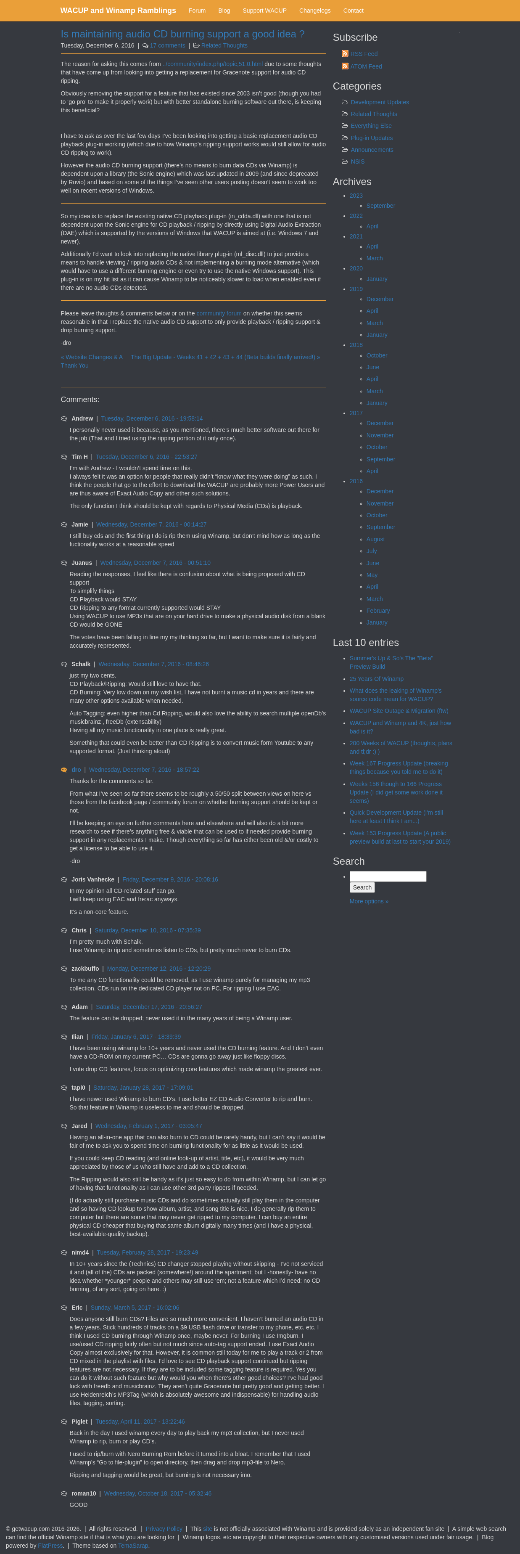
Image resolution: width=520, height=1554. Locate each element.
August (376, 539)
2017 (356, 413)
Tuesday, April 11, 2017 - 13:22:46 (140, 1421)
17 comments (167, 45)
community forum (218, 313)
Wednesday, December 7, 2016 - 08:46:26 (154, 664)
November (380, 435)
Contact (353, 10)
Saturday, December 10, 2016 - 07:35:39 (148, 930)
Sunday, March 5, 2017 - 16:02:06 (135, 1307)
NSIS (358, 161)
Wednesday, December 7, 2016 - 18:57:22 (144, 769)
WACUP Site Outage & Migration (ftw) (399, 710)
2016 (356, 481)
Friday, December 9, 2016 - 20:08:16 (170, 879)
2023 (356, 195)
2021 (356, 236)
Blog (224, 10)
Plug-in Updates (372, 138)
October (377, 355)
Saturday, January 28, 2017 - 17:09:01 (143, 1087)
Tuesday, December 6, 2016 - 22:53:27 (147, 456)
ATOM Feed (366, 66)
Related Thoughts (224, 45)
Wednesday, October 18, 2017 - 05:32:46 (158, 1493)
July (372, 551)
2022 (356, 215)
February (378, 610)
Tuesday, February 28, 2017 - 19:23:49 (147, 1252)
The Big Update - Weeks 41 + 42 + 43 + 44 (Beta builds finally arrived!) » (225, 357)
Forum (197, 10)
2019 (356, 289)
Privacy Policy (164, 1528)
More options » (369, 901)
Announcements (372, 149)
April (372, 226)
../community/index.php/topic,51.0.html (213, 64)
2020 (356, 268)
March (375, 258)
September (381, 205)
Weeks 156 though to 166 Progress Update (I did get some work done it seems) (396, 792)
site (207, 1528)
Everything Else (371, 125)
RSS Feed (364, 53)
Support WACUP (265, 10)
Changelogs (315, 10)
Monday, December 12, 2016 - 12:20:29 (159, 968)
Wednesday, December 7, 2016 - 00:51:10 (155, 562)
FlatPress (50, 1545)
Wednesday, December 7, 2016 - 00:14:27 (151, 524)
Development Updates (380, 102)
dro (76, 769)
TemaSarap (133, 1545)
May (372, 575)
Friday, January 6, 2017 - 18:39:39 (136, 1036)
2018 (356, 345)
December (380, 299)
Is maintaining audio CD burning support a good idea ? (183, 34)
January (377, 278)
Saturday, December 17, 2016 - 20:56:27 (149, 1006)
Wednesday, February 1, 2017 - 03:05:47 (148, 1125)
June (373, 367)
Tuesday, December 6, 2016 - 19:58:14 (152, 418)
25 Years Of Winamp (377, 678)
